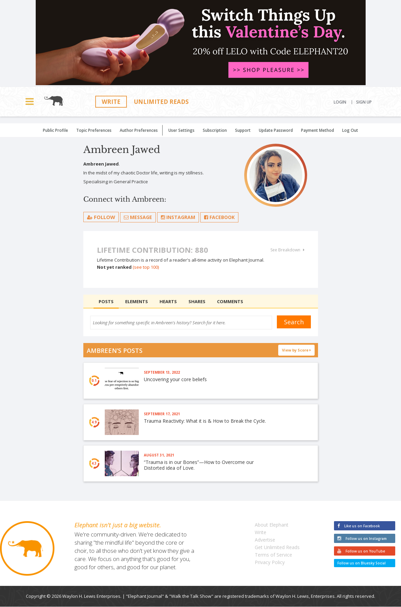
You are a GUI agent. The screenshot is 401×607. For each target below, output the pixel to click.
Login (340, 102)
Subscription (215, 130)
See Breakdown (287, 250)
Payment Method (317, 130)
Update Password (276, 130)
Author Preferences (139, 130)
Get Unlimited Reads (277, 547)
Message (138, 217)
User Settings (181, 130)
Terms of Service (273, 555)
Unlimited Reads (161, 102)
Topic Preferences (94, 130)
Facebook (219, 217)
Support (243, 130)
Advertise (265, 540)
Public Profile (55, 130)
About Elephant (271, 525)
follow (101, 217)
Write (111, 102)
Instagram (178, 217)
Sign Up (364, 102)
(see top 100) (146, 267)
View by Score (296, 350)
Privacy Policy (270, 562)
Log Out (350, 130)
